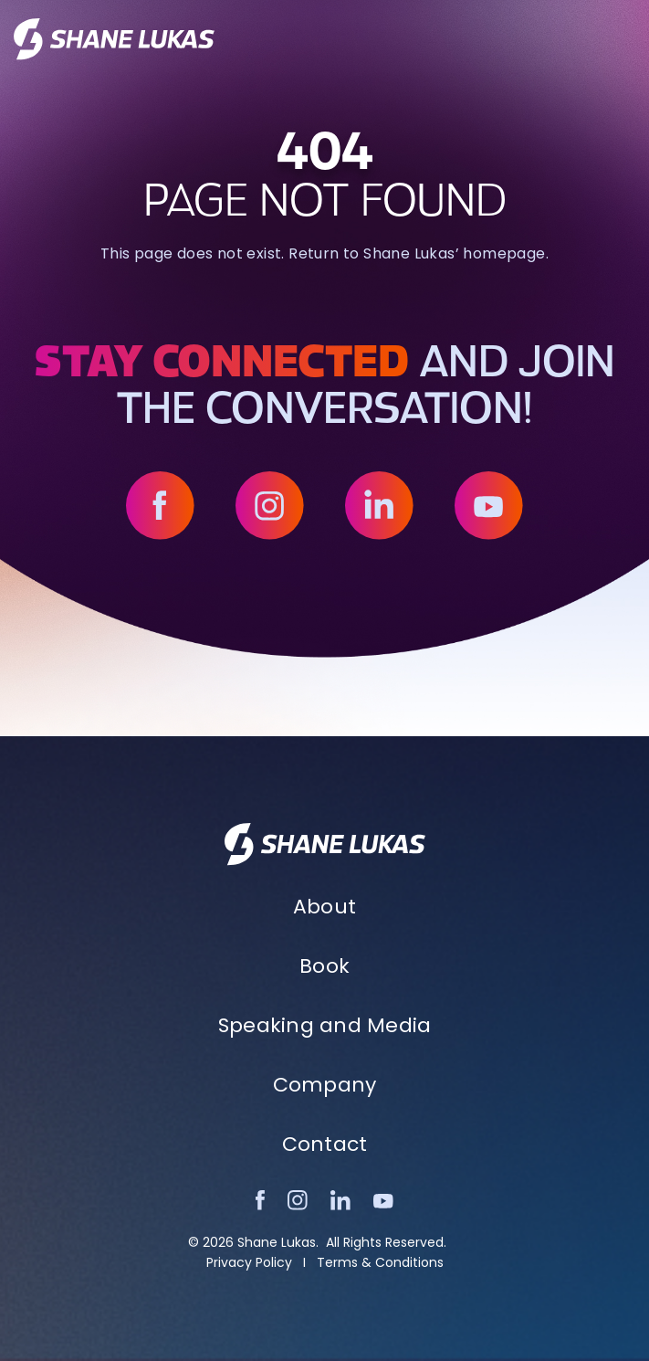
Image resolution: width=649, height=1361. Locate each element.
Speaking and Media (325, 1025)
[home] (114, 39)
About (324, 906)
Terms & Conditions (380, 1262)
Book (324, 966)
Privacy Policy (249, 1262)
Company (325, 1085)
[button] (624, 39)
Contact (325, 1144)
